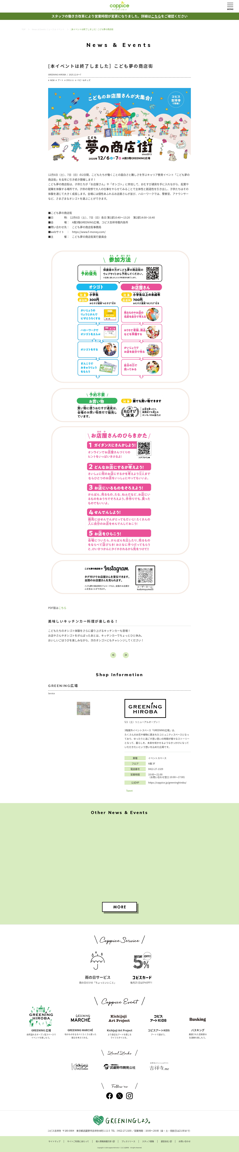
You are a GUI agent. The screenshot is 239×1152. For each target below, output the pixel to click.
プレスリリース (128, 1141)
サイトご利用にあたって (78, 1141)
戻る (113, 655)
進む (126, 655)
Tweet (129, 790)
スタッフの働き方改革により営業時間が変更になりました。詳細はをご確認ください (119, 16)
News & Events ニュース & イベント (48, 29)
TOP (24, 29)
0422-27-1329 (155, 769)
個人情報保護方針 (104, 1141)
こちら (62, 608)
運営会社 (165, 1141)
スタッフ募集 (148, 1141)
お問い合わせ (185, 1141)
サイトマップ (54, 1141)
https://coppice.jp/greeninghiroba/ (167, 782)
